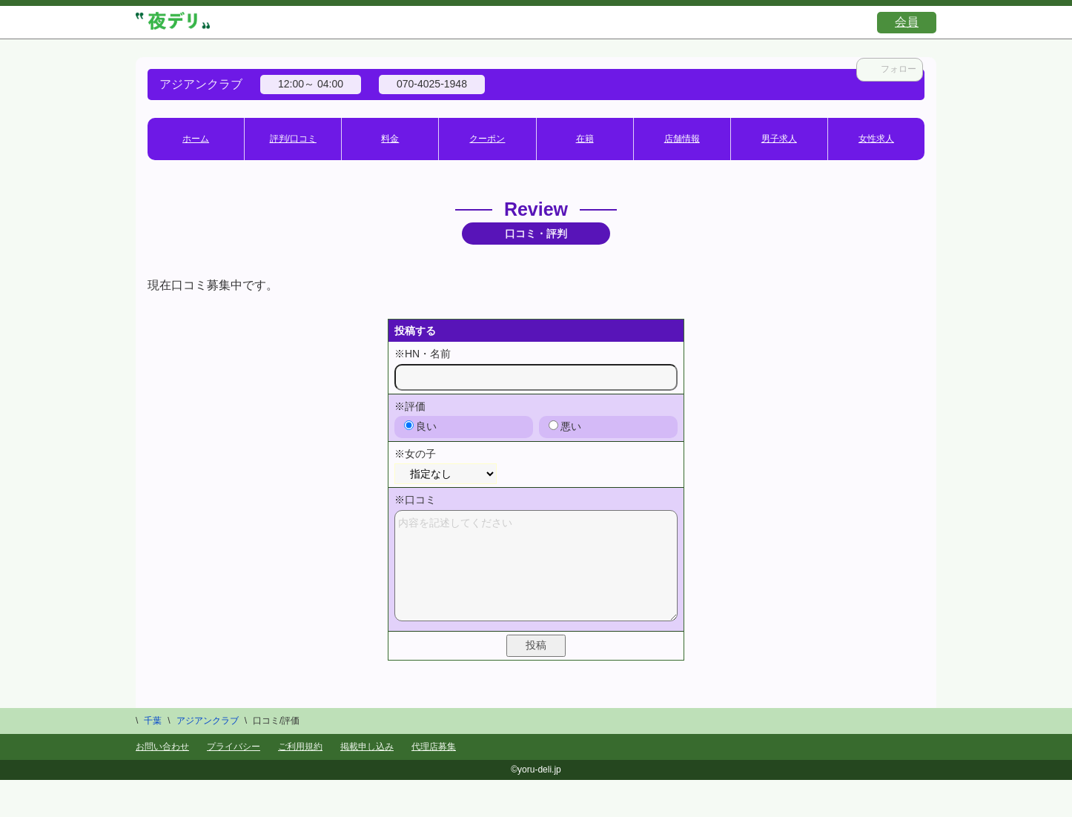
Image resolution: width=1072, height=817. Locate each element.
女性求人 (876, 138)
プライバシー (233, 746)
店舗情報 (682, 138)
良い (420, 426)
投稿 (536, 645)
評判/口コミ (293, 138)
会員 (907, 22)
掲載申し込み (367, 746)
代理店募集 (433, 746)
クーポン (487, 138)
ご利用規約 (300, 746)
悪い (565, 426)
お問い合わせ (162, 746)
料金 (390, 138)
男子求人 (779, 138)
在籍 (585, 138)
